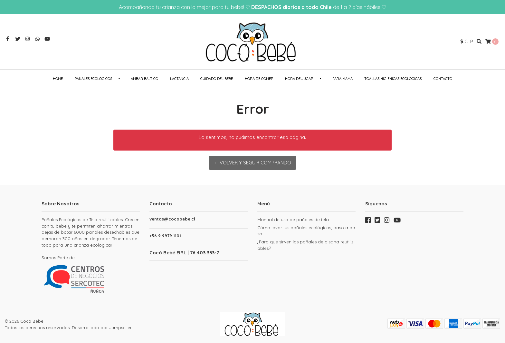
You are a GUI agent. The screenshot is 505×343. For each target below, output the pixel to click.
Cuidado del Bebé (216, 78)
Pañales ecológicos (93, 78)
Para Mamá (342, 78)
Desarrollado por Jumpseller (101, 326)
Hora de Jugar (299, 78)
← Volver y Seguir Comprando (252, 163)
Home (58, 78)
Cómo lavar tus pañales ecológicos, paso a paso (306, 231)
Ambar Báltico (144, 78)
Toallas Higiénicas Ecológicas (393, 78)
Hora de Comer (259, 78)
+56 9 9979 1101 (165, 235)
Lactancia (179, 78)
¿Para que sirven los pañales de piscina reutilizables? (305, 245)
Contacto (443, 78)
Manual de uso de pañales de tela (293, 219)
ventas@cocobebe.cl (172, 219)
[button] (467, 41)
